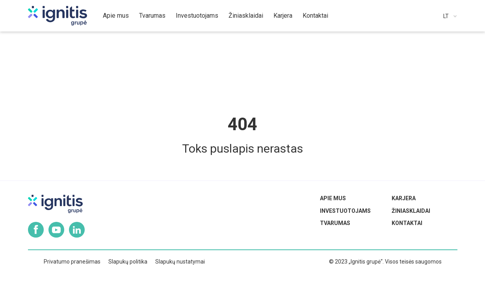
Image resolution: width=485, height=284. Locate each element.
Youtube (56, 230)
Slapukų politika (127, 261)
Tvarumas (335, 223)
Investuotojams (345, 211)
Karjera (404, 198)
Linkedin (77, 230)
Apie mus (333, 198)
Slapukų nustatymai (180, 261)
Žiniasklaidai (411, 211)
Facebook (36, 230)
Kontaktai (407, 223)
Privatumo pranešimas (72, 261)
